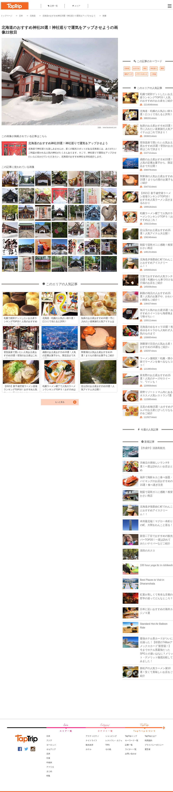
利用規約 (148, 740)
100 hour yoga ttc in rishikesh (156, 565)
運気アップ (128, 74)
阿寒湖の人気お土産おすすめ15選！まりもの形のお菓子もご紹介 (156, 179)
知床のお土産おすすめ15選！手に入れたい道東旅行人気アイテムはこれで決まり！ (156, 129)
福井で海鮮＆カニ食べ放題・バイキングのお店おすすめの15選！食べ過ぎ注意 (156, 481)
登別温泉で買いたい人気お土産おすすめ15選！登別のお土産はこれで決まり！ (156, 145)
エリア (76, 6)
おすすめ (136, 68)
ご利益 (153, 74)
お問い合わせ (130, 754)
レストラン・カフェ (113, 740)
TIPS (107, 745)
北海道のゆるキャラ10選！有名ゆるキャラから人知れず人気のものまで (156, 330)
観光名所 (89, 745)
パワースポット (141, 74)
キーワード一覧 (131, 740)
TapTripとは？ (151, 736)
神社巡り (154, 68)
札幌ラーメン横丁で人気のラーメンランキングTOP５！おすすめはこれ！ (156, 216)
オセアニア (51, 749)
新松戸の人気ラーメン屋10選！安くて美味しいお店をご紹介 (156, 672)
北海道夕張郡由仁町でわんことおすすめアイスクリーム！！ (156, 262)
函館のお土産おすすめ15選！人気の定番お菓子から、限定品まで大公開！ (156, 162)
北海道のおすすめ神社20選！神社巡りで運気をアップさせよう (68, 16)
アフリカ (50, 767)
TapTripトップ (131, 736)
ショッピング (111, 736)
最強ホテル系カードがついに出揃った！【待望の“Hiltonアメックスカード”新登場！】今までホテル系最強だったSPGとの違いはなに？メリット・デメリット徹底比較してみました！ (156, 649)
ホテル (88, 749)
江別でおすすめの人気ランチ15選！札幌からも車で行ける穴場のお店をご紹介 (156, 279)
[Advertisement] (148, 40)
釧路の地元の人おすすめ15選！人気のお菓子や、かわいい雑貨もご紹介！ (156, 296)
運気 (162, 68)
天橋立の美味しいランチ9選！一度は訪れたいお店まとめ (156, 466)
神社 (145, 68)
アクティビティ (92, 736)
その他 (108, 749)
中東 (48, 758)
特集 (48, 776)
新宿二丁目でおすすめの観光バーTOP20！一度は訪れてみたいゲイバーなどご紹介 (156, 540)
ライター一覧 (130, 749)
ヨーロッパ (51, 745)
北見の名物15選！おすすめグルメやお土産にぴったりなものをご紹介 (156, 410)
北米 (48, 754)
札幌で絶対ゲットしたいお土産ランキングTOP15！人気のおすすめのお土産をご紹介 (156, 97)
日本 (21, 16)
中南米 (49, 762)
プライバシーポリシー (154, 745)
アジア (49, 740)
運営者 (147, 749)
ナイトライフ (91, 740)
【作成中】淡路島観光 (152, 448)
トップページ (6, 16)
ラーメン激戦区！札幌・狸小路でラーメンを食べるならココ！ (156, 361)
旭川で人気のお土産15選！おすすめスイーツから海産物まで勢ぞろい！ (156, 313)
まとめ (49, 771)
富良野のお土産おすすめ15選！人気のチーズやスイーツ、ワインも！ (155, 378)
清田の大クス (147, 550)
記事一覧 (53, 6)
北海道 (33, 16)
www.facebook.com (109, 127)
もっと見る (59, 402)
